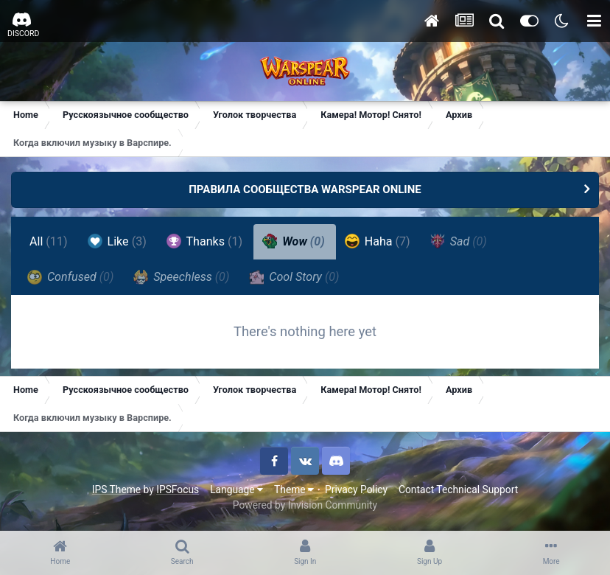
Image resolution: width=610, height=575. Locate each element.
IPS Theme (116, 489)
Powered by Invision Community (305, 505)
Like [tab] (117, 241)
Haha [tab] (377, 241)
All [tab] (48, 241)
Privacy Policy (356, 489)
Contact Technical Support (458, 489)
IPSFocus (177, 489)
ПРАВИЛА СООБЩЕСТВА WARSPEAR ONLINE (305, 189)
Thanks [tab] (204, 241)
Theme (294, 489)
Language (236, 489)
